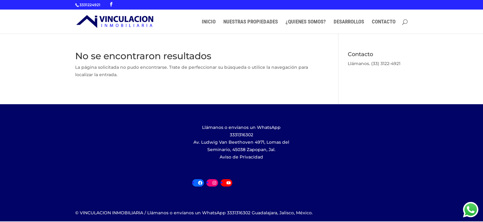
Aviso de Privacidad (241, 157)
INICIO (209, 22)
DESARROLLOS (349, 22)
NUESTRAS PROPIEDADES (250, 22)
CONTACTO (384, 22)
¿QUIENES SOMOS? (306, 22)
